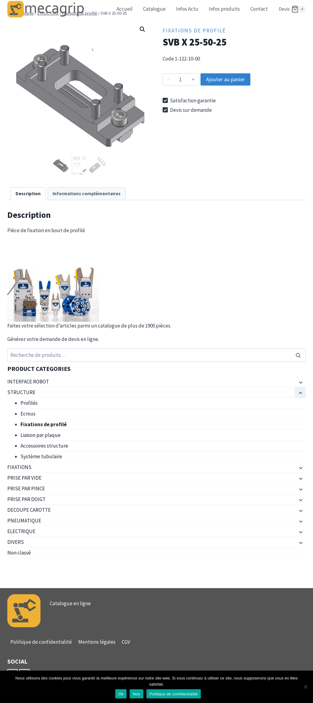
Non (136, 694)
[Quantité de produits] (180, 79)
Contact (259, 8)
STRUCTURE (21, 392)
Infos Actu (187, 8)
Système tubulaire (41, 456)
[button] (142, 29)
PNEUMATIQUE (24, 520)
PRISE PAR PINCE (26, 488)
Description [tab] (28, 193)
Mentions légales (97, 642)
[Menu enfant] (300, 381)
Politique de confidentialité (41, 642)
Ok (120, 694)
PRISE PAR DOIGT (26, 499)
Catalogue (154, 8)
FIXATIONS (19, 467)
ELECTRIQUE (21, 531)
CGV (126, 642)
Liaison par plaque (40, 435)
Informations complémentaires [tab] (86, 193)
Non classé (19, 552)
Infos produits (224, 8)
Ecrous (27, 413)
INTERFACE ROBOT (28, 381)
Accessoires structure (44, 445)
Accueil (124, 8)
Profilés (29, 403)
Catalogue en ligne (70, 603)
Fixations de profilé (194, 30)
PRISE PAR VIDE (24, 477)
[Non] (305, 687)
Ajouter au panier (225, 79)
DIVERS (15, 542)
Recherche (300, 355)
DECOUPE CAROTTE (29, 510)
